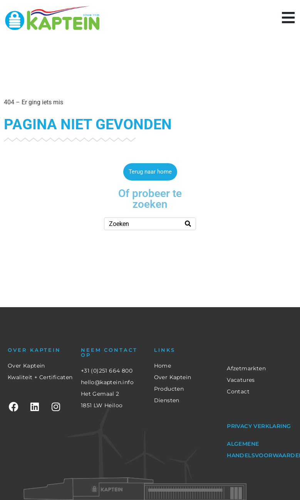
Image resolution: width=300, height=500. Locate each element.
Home (162, 365)
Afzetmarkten (246, 368)
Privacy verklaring (259, 426)
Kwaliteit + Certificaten (40, 377)
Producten (169, 388)
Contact (238, 391)
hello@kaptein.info (107, 382)
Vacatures (241, 379)
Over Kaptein (26, 365)
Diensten (166, 400)
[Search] (188, 224)
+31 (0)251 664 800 (106, 370)
